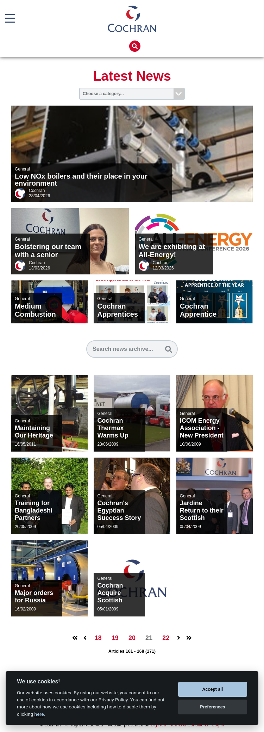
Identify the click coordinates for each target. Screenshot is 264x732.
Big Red (158, 725)
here (39, 714)
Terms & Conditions (189, 725)
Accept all (212, 689)
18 (99, 638)
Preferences (212, 706)
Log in (218, 725)
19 (116, 638)
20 (132, 638)
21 (148, 638)
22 (164, 638)
